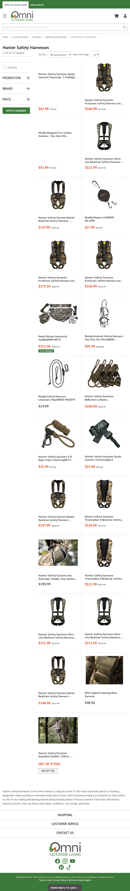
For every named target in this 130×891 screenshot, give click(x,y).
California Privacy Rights (79, 880)
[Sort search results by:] (60, 55)
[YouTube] (72, 861)
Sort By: (42, 54)
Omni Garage (37, 5)
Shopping (65, 815)
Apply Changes (16, 110)
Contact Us (65, 833)
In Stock (12, 67)
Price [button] (7, 99)
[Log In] (125, 16)
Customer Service (65, 824)
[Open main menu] (5, 17)
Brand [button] (8, 88)
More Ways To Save (65, 887)
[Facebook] (57, 861)
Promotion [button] (12, 78)
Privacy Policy (59, 880)
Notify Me (48, 771)
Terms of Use (45, 880)
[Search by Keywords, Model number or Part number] (63, 27)
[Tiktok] (68, 867)
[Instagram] (65, 861)
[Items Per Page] (95, 55)
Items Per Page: (81, 54)
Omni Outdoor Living (15, 5)
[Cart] (116, 16)
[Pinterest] (61, 867)
